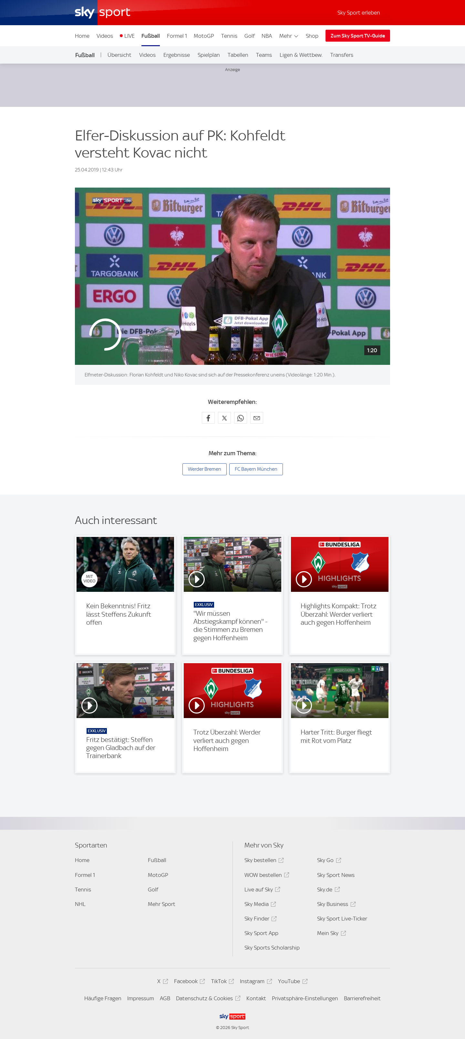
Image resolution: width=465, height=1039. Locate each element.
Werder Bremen (204, 469)
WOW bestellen (265, 876)
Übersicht (119, 55)
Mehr (289, 36)
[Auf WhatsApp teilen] (240, 418)
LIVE (129, 36)
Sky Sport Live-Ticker (342, 918)
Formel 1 (177, 36)
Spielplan (209, 55)
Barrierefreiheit (362, 998)
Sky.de (327, 890)
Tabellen (238, 55)
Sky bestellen (263, 861)
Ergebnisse (176, 55)
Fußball (150, 36)
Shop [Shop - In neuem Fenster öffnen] (312, 36)
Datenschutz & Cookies (207, 999)
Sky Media (259, 905)
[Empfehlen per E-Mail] (256, 418)
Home (82, 36)
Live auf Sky (261, 890)
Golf (249, 36)
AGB (165, 998)
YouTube (291, 982)
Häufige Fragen (102, 998)
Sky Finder (259, 919)
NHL (80, 904)
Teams (264, 55)
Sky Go (328, 861)
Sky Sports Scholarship (272, 947)
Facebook (188, 982)
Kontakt (256, 998)
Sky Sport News (336, 875)
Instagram (255, 982)
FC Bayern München (256, 469)
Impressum (140, 998)
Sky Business (335, 905)
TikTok (221, 982)
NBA (267, 36)
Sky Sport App (261, 933)
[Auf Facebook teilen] (208, 418)
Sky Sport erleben (358, 12)
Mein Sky (330, 934)
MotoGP (204, 36)
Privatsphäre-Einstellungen (305, 998)
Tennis (229, 36)
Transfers (341, 55)
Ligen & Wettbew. (301, 55)
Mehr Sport (161, 904)
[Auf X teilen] (224, 418)
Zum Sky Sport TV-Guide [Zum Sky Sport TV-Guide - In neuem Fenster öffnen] (358, 36)
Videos (105, 36)
